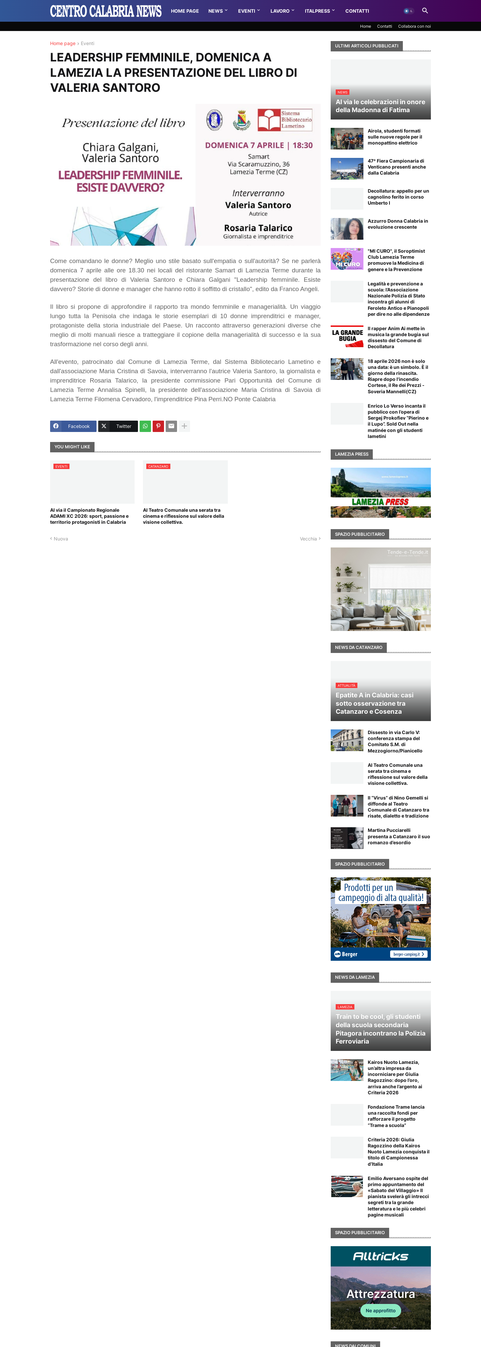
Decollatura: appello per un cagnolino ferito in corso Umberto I (398, 197)
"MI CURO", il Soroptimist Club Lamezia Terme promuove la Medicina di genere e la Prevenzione (396, 260)
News (215, 11)
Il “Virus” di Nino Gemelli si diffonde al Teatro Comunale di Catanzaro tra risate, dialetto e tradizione (398, 807)
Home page (62, 43)
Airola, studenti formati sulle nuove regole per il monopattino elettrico (395, 137)
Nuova (61, 538)
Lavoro (280, 11)
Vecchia (308, 538)
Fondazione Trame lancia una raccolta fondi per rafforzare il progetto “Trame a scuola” (396, 1116)
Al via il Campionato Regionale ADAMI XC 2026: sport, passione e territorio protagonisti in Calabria (89, 516)
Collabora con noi (414, 26)
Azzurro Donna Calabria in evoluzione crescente (398, 224)
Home (365, 26)
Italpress (317, 11)
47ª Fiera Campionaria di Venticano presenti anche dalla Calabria (397, 167)
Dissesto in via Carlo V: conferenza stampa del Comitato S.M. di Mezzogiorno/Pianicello (395, 741)
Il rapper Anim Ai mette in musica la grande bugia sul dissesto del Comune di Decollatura (398, 337)
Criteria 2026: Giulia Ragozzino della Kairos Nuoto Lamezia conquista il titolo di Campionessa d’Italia (399, 1152)
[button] (409, 11)
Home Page (185, 11)
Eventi (246, 11)
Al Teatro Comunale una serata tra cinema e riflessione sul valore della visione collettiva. (183, 516)
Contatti (357, 11)
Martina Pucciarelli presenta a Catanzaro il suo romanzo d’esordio (399, 836)
